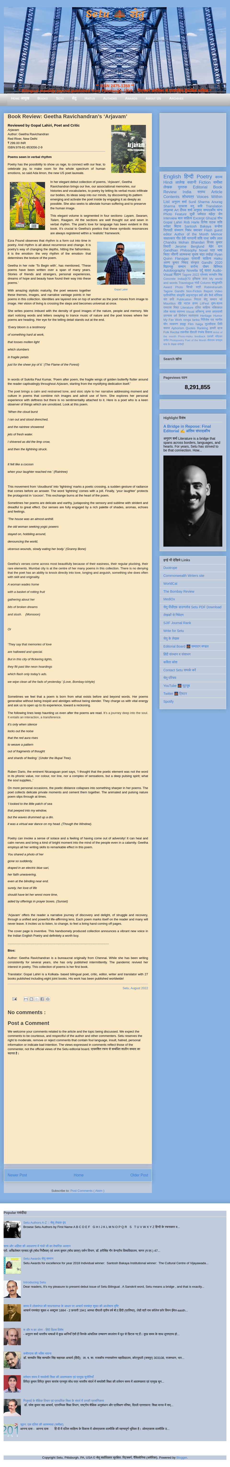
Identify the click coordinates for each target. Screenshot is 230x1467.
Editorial (200, 187)
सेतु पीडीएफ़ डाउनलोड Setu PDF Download (192, 607)
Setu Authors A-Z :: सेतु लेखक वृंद (44, 1222)
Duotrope (170, 568)
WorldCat (170, 583)
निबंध (188, 230)
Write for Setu (173, 631)
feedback (200, 336)
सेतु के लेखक (171, 638)
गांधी (197, 283)
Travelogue (186, 283)
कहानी (191, 182)
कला (204, 279)
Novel (203, 250)
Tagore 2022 (190, 274)
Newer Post (17, 1175)
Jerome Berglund (189, 246)
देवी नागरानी (189, 238)
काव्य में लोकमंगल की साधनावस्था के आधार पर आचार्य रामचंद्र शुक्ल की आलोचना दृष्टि (71, 1306)
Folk (166, 332)
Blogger (181, 1457)
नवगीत (218, 319)
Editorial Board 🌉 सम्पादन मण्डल (186, 646)
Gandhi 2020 (211, 262)
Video (218, 291)
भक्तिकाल (217, 307)
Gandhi (179, 291)
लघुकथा (168, 210)
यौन (165, 324)
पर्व (220, 299)
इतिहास (196, 279)
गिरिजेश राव (207, 319)
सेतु (74, 98)
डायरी (213, 328)
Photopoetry (177, 340)
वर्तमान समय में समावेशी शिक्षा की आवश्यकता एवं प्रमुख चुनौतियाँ (58, 1377)
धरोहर (167, 226)
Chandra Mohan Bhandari (184, 242)
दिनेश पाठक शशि (211, 222)
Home (79, 1175)
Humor (217, 315)
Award (167, 287)
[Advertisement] (192, 139)
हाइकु (183, 324)
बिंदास (177, 226)
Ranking (202, 328)
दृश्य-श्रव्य (216, 303)
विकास (208, 332)
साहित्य (207, 258)
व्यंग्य (219, 210)
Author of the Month (191, 234)
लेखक (167, 187)
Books (42, 98)
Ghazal (211, 218)
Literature (187, 307)
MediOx (169, 599)
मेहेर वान (215, 246)
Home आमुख (20, 98)
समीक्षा (217, 182)
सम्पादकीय (209, 210)
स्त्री (198, 287)
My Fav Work (172, 319)
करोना (194, 267)
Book (217, 187)
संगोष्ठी (180, 344)
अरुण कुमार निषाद (175, 262)
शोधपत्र (188, 196)
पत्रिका (218, 336)
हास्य (195, 303)
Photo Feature (175, 214)
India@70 (184, 279)
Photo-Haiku (185, 336)
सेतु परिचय (169, 678)
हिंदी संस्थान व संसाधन (176, 654)
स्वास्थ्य (181, 311)
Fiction (205, 182)
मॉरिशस (218, 295)
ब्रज (220, 328)
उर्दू (201, 270)
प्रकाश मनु (186, 206)
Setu (60, 98)
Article (216, 192)
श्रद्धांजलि (217, 283)
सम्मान (182, 267)
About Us (153, 98)
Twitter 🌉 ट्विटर (175, 694)
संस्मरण (178, 230)
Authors (110, 98)
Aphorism (177, 328)
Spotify (168, 701)
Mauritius (169, 303)
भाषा (219, 250)
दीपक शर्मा (186, 210)
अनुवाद (198, 210)
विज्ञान (177, 274)
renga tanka (191, 319)
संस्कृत (195, 262)
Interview (170, 218)
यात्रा (207, 270)
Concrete (169, 279)
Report (208, 291)
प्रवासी (196, 258)
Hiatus (90, 98)
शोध (220, 218)
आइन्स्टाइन (192, 295)
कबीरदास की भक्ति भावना (37, 1353)
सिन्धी (189, 287)
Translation (214, 206)
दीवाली (193, 332)
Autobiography (174, 270)
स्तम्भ (201, 192)
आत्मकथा (184, 254)
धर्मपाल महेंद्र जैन (209, 214)
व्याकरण (173, 324)
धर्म (175, 315)
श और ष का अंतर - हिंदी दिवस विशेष (43, 1330)
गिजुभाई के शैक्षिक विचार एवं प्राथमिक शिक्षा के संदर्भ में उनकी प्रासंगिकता (63, 1401)
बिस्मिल (218, 267)
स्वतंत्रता (193, 315)
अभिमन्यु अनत (203, 311)
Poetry (204, 177)
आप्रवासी (217, 311)
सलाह (172, 311)
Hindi (167, 182)
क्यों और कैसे (206, 295)
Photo (179, 287)
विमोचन (183, 315)
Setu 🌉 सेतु (115, 14)
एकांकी (210, 336)
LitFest (204, 303)
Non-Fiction (193, 291)
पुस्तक (182, 187)
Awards (131, 98)
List (166, 201)
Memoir (216, 234)
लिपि (220, 324)
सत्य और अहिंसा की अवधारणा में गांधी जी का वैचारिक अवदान (37, 1246)
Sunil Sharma (199, 202)
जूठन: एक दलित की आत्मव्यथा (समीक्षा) (41, 1424)
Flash (208, 230)
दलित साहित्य (202, 307)
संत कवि (168, 299)
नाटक (187, 303)
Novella (192, 270)
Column (205, 283)
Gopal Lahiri (121, 289)
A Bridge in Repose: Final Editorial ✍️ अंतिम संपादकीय (187, 428)
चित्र (166, 254)
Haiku (218, 258)
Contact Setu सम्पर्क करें (179, 670)
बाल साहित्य (185, 218)
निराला (197, 299)
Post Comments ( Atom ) (87, 1190)
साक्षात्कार (169, 238)
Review (170, 192)
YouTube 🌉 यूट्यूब (176, 686)
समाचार (197, 230)
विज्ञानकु (168, 267)
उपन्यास (167, 315)
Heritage (206, 315)
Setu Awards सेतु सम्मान (38, 1258)
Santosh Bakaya (197, 226)
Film (191, 324)
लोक (165, 311)
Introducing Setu (34, 1282)
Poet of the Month (196, 340)
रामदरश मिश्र (171, 307)
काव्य (218, 177)
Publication (184, 299)
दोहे (179, 303)
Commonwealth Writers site (183, 576)
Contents (171, 196)
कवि (199, 206)
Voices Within (209, 196)
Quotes (191, 328)
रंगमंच (201, 332)
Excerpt (198, 218)
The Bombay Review (178, 591)
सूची (192, 214)
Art (176, 210)
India (187, 192)
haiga (199, 324)
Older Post (139, 1175)
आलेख (179, 182)
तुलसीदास (210, 324)
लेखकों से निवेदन (173, 615)
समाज (166, 328)
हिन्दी (188, 177)
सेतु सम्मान (210, 299)
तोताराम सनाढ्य (214, 340)
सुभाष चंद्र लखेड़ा (202, 254)
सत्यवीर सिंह (215, 274)
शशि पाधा (203, 238)
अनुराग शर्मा (179, 202)
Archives (176, 98)
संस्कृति (181, 295)
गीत (178, 238)
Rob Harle (192, 222)
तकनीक (184, 332)
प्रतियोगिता (169, 295)
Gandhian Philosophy (180, 250)
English (172, 177)
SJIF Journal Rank (177, 623)
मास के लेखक (170, 344)
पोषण (206, 267)
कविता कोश (170, 662)
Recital (174, 332)
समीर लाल (216, 238)
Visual (190, 311)
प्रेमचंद (204, 274)
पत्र (212, 250)
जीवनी (174, 254)
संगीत (166, 340)
